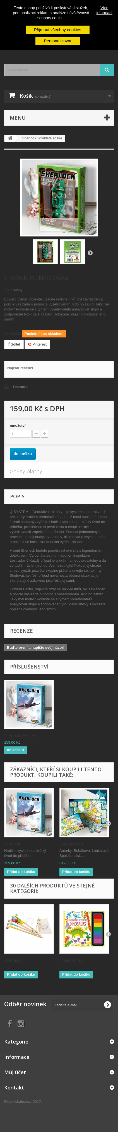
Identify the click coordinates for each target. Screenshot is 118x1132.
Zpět (90, 252)
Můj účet (15, 1072)
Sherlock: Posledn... (22, 735)
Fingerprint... (71, 960)
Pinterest (37, 344)
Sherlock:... (13, 844)
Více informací (104, 10)
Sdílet (14, 344)
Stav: (8, 290)
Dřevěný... (13, 960)
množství (17, 425)
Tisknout (20, 387)
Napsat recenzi (20, 368)
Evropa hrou (71, 844)
